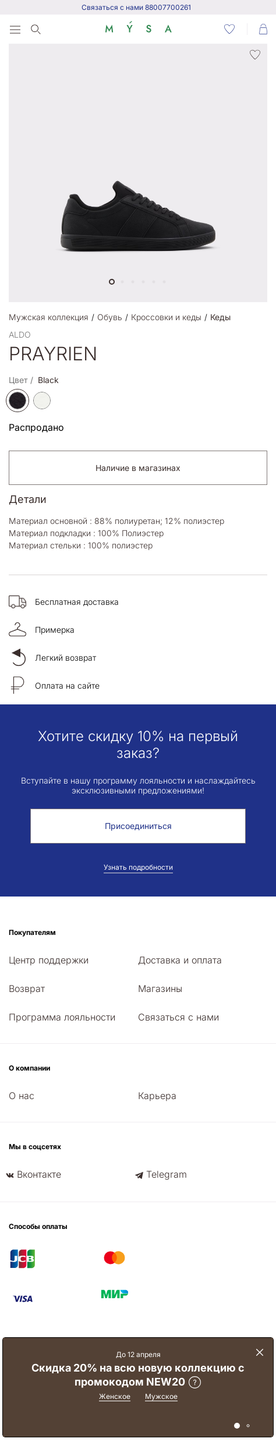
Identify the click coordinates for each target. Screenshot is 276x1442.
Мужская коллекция (49, 317)
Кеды (220, 317)
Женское (114, 1396)
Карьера (157, 1095)
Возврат (27, 988)
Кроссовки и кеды (166, 317)
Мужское (161, 1396)
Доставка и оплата (180, 960)
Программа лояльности (62, 1017)
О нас (21, 1095)
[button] (112, 282)
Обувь (109, 317)
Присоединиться (138, 826)
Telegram (166, 1174)
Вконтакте (39, 1174)
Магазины (160, 988)
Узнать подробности (138, 867)
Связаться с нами (178, 1017)
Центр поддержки (49, 960)
